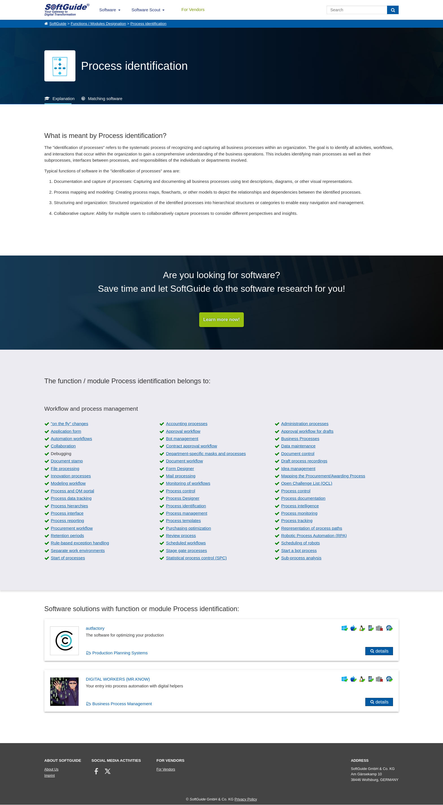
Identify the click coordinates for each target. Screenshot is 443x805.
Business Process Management (122, 704)
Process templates (183, 521)
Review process (181, 536)
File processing (65, 468)
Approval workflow (183, 431)
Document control (297, 453)
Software (107, 9)
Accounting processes (186, 424)
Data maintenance (298, 446)
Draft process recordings (304, 461)
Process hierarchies (69, 506)
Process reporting (67, 521)
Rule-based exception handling (80, 543)
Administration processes (305, 424)
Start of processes (68, 558)
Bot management (182, 439)
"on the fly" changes (69, 424)
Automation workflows (71, 439)
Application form (66, 431)
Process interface (67, 513)
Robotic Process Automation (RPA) (314, 536)
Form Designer (180, 468)
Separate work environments (78, 550)
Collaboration (63, 446)
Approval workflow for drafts (307, 431)
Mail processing (180, 476)
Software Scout (146, 9)
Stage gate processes (186, 550)
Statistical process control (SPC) (196, 558)
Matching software (105, 98)
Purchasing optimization (188, 528)
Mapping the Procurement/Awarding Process (323, 476)
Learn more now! (221, 319)
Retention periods (67, 536)
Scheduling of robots (300, 543)
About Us (51, 770)
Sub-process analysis (301, 558)
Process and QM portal (72, 491)
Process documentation (303, 498)
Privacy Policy (245, 799)
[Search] (393, 10)
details (381, 651)
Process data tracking (71, 498)
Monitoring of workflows (188, 483)
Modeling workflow (68, 483)
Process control (180, 491)
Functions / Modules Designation (98, 23)
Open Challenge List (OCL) (306, 483)
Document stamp (67, 461)
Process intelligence (300, 506)
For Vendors (193, 9)
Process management (186, 513)
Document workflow (184, 461)
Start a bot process (299, 550)
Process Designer (182, 498)
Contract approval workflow (191, 446)
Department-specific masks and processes (206, 453)
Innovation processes (71, 476)
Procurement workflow (72, 528)
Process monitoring (299, 513)
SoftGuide (57, 23)
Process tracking (296, 521)
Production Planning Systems (120, 653)
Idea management (298, 468)
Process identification (148, 23)
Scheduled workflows (186, 543)
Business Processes (300, 439)
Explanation (64, 98)
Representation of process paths (311, 528)
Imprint (49, 776)
